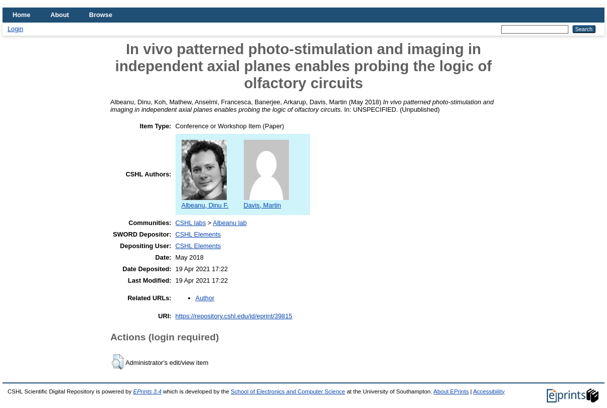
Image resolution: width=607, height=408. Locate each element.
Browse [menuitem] (100, 15)
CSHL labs (191, 223)
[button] (117, 361)
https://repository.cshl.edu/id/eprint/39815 (234, 316)
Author (205, 298)
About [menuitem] (60, 15)
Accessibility (489, 391)
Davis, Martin (266, 201)
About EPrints (451, 391)
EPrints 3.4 (147, 391)
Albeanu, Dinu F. (205, 201)
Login (15, 29)
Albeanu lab (230, 223)
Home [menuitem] (22, 15)
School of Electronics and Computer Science (288, 391)
